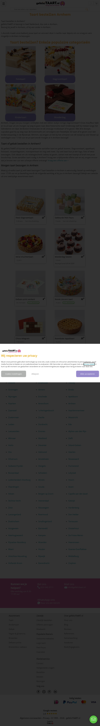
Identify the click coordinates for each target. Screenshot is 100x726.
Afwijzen (35, 374)
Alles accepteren (87, 374)
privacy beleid (89, 364)
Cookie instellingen (13, 374)
